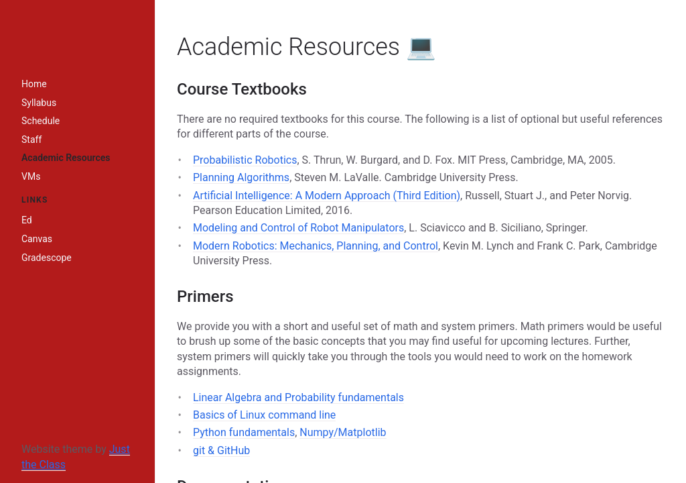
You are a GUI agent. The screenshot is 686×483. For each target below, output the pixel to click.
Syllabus (38, 102)
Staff (31, 139)
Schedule (40, 120)
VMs (30, 176)
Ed (26, 220)
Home (34, 83)
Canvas (36, 238)
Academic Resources (65, 157)
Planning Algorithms (241, 177)
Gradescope (46, 257)
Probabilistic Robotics (245, 160)
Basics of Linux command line (264, 415)
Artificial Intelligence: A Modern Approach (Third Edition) (326, 195)
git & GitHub (221, 450)
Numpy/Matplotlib (342, 432)
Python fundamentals (244, 432)
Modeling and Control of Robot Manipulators (298, 227)
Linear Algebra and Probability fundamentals (298, 397)
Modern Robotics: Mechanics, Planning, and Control (315, 245)
